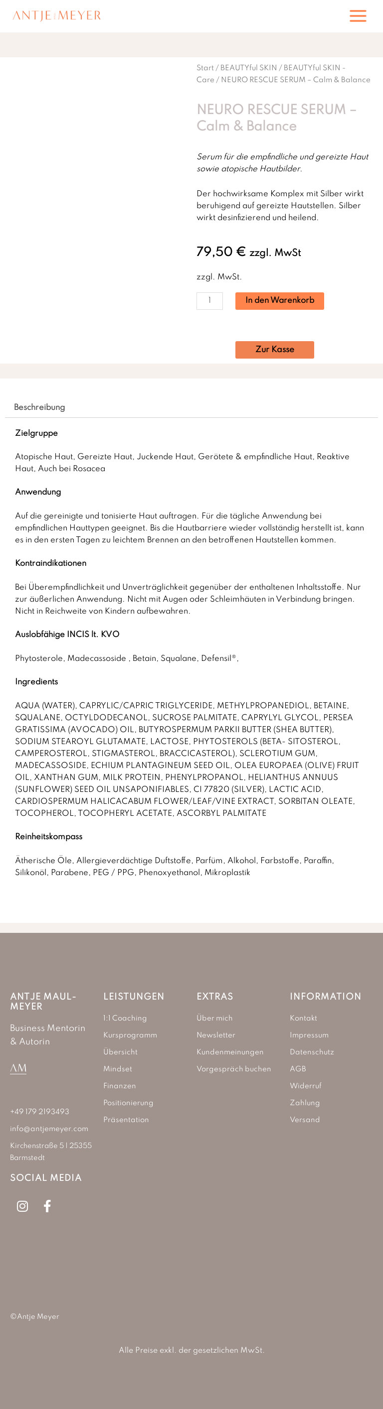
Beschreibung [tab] (39, 408)
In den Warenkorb (279, 300)
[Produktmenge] (209, 301)
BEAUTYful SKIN (248, 68)
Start (205, 68)
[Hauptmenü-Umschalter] (358, 16)
